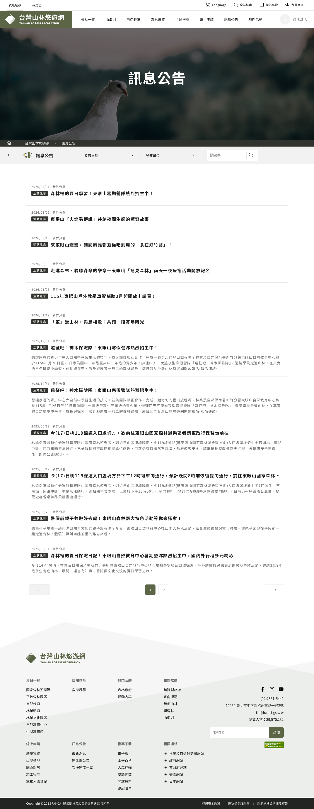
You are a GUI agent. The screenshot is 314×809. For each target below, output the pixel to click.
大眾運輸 (125, 767)
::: (200, 2)
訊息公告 (231, 19)
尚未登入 (300, 19)
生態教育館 (35, 731)
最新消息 (79, 753)
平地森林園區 (36, 696)
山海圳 (111, 19)
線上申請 (207, 19)
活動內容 (125, 696)
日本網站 (176, 781)
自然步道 (33, 703)
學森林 (169, 710)
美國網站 (176, 774)
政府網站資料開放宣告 (272, 803)
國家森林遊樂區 (38, 689)
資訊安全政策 (211, 803)
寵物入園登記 (36, 781)
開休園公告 (80, 760)
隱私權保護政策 (239, 803)
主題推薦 (182, 19)
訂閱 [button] (276, 732)
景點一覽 (88, 19)
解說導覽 (33, 753)
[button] (171, 155)
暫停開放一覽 (82, 767)
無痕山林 (170, 703)
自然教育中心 (36, 724)
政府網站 (176, 760)
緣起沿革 (125, 788)
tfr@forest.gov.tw (270, 712)
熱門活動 (256, 19)
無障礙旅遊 (172, 689)
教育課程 (79, 689)
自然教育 (133, 19)
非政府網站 (178, 767)
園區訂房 (33, 767)
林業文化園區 (36, 717)
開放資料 (125, 781)
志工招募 (33, 774)
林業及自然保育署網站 (186, 753)
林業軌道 (33, 710)
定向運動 (170, 696)
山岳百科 (125, 760)
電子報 (123, 753)
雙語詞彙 (125, 774)
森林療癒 (158, 19)
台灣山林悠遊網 (37, 143)
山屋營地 (33, 760)
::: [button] (1, 166)
